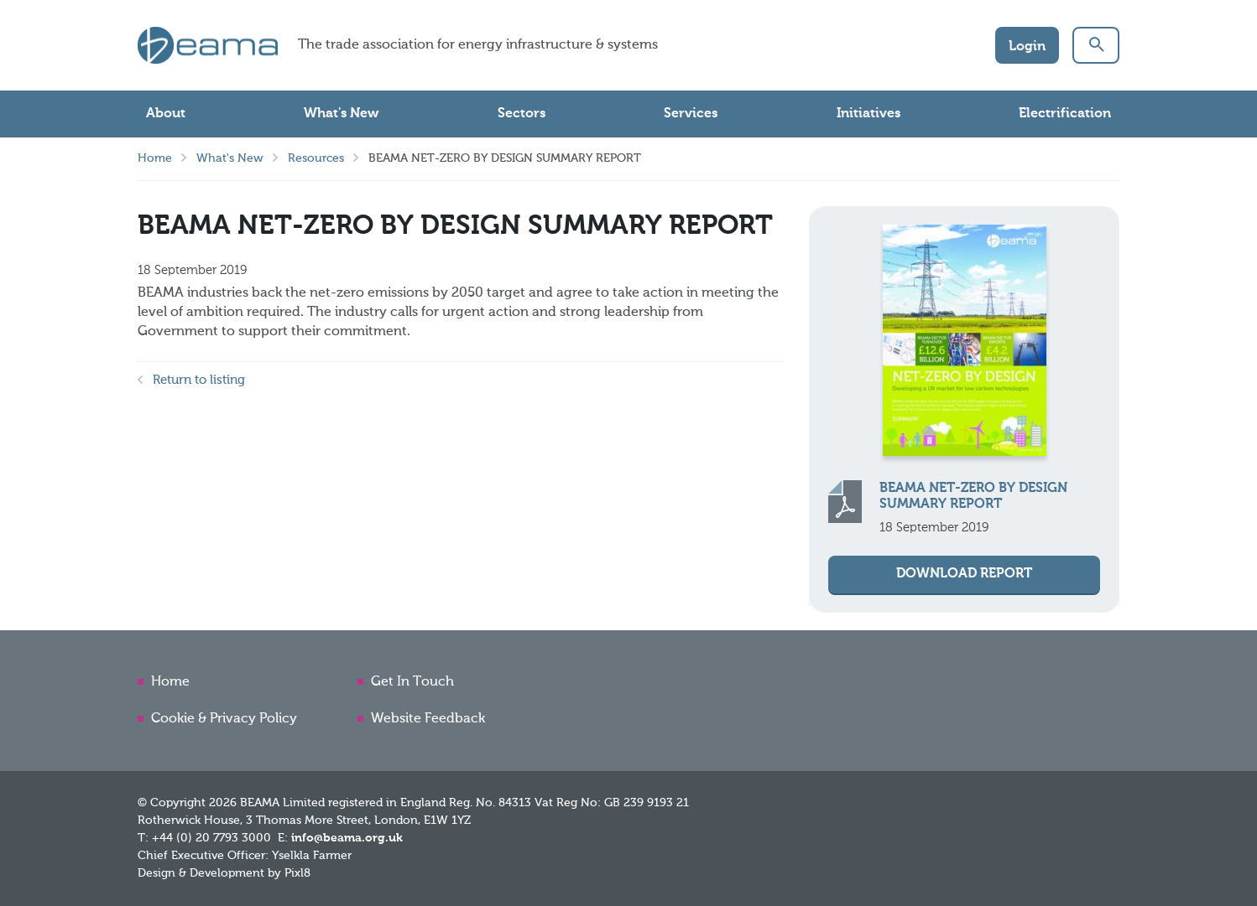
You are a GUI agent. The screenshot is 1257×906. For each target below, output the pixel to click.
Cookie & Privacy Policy (224, 719)
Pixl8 (297, 873)
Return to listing (199, 380)
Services (690, 114)
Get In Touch (412, 682)
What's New (341, 114)
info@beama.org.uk (347, 838)
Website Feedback (428, 719)
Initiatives (868, 114)
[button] (1095, 45)
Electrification (1065, 114)
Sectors (521, 114)
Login (1027, 47)
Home (155, 158)
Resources (316, 158)
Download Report (964, 574)
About (165, 114)
